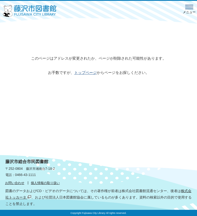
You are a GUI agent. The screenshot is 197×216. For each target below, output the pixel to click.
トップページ (85, 72)
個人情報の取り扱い (45, 183)
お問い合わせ (14, 183)
